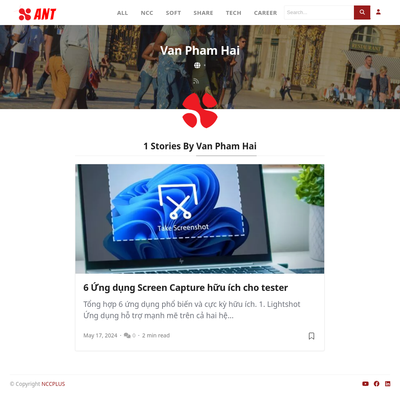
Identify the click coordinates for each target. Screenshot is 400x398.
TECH (233, 12)
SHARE (204, 12)
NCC (147, 12)
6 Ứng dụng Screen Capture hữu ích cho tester (185, 287)
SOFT (173, 12)
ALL (123, 12)
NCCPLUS (53, 383)
